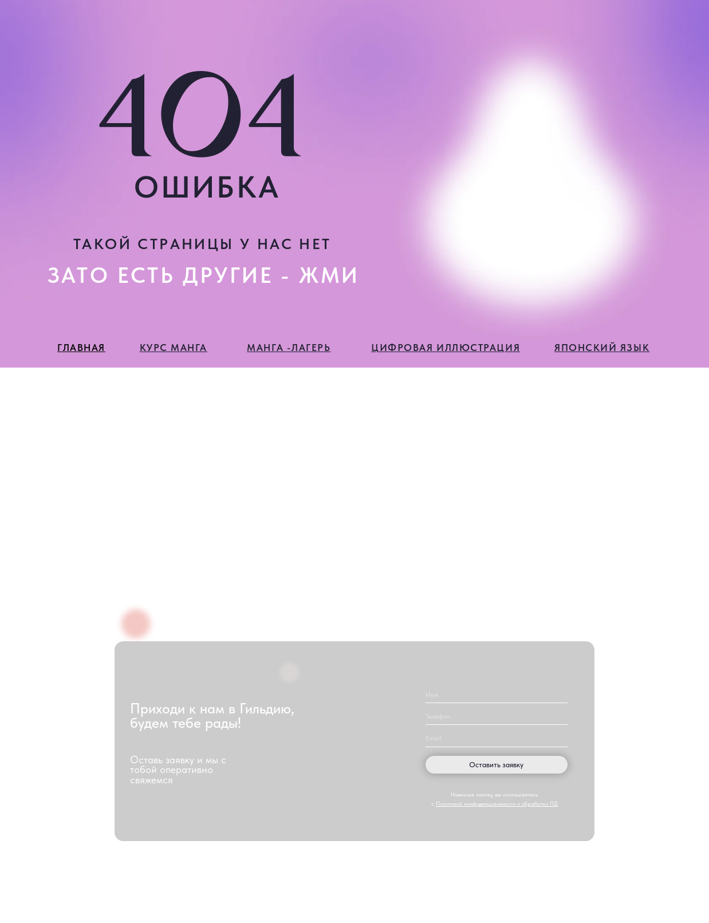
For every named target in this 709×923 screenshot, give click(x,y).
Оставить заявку (496, 764)
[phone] (497, 716)
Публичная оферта (612, 901)
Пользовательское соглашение (633, 888)
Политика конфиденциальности (633, 875)
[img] (323, 878)
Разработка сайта (354, 906)
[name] (497, 694)
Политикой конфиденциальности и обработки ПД (497, 803)
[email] (497, 738)
